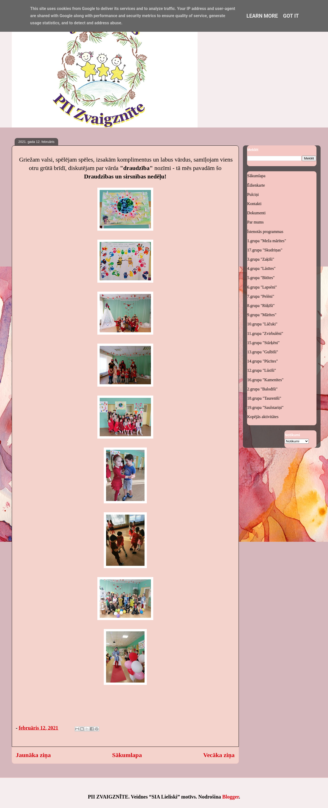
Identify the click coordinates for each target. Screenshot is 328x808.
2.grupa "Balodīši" (262, 389)
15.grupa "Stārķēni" (263, 343)
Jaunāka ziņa (33, 755)
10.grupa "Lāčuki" (262, 324)
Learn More (262, 16)
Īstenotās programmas (265, 231)
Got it (291, 16)
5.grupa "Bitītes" (261, 277)
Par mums (255, 222)
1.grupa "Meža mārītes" (266, 241)
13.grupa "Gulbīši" (262, 352)
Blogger (230, 797)
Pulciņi (253, 194)
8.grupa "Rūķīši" (261, 305)
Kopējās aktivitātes (263, 416)
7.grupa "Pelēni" (260, 296)
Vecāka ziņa (218, 755)
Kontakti (254, 203)
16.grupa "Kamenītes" (265, 380)
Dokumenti (256, 213)
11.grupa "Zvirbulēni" (265, 333)
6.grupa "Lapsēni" (262, 287)
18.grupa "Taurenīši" (264, 398)
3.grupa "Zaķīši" (260, 259)
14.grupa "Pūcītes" (262, 361)
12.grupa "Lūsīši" (261, 370)
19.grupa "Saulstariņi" (265, 407)
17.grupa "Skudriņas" (265, 250)
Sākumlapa (127, 755)
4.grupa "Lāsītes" (261, 268)
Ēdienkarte (256, 185)
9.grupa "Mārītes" (261, 315)
